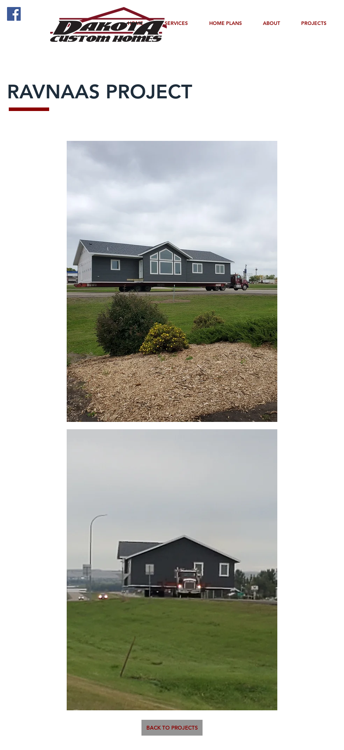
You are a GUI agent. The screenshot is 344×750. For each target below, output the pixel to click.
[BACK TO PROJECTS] (172, 728)
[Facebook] (14, 14)
